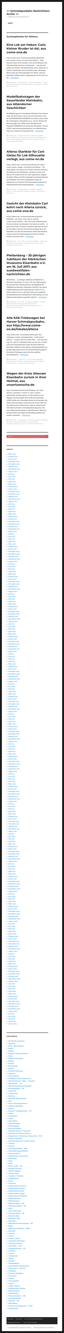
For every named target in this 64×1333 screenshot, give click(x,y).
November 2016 (14, 674)
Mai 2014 (11, 749)
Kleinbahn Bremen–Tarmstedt (19, 1131)
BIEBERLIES (14, 137)
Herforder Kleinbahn (15, 1106)
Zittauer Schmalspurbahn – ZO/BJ (20, 1306)
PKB (20, 305)
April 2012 (11, 811)
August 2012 (12, 801)
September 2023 (14, 469)
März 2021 (12, 544)
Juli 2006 (11, 984)
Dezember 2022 (14, 491)
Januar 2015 (12, 729)
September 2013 (14, 769)
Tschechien (12, 1276)
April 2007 (12, 961)
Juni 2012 (11, 806)
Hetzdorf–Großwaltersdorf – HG (20, 1111)
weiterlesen (15, 78)
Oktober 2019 (13, 586)
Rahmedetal (22, 139)
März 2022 (12, 514)
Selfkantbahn (13, 1256)
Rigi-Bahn (12, 1221)
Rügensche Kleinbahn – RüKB (19, 1228)
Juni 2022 (11, 506)
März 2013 (12, 784)
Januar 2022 (12, 519)
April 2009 (12, 901)
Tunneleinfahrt (36, 84)
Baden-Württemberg (15, 1046)
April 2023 (12, 481)
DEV (35, 137)
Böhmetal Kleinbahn (15, 1058)
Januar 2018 (12, 639)
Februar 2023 (13, 486)
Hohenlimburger (19, 303)
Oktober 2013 (13, 766)
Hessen (11, 1108)
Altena (45, 82)
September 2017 (14, 649)
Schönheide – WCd (15, 1246)
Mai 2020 (11, 569)
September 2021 (14, 529)
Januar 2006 (12, 999)
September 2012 (14, 799)
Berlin (10, 1056)
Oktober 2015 (13, 706)
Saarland (11, 1233)
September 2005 (14, 1009)
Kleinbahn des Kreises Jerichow (19, 1133)
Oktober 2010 (13, 856)
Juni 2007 (11, 956)
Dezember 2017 (13, 641)
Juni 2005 (11, 1016)
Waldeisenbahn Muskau (16, 1288)
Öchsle (10, 1181)
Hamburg (11, 1096)
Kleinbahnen (10, 243)
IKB (26, 303)
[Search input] (26, 436)
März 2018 (12, 634)
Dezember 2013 (13, 761)
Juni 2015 (11, 716)
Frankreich (12, 1091)
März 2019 (12, 604)
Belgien (11, 1051)
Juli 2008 (11, 924)
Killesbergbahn (13, 1126)
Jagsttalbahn (12, 1121)
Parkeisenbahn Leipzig (16, 1193)
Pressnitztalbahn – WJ (16, 1213)
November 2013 (13, 764)
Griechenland (13, 1093)
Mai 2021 (11, 539)
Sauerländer (29, 139)
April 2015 (11, 721)
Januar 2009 (12, 909)
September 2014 (14, 739)
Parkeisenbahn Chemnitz (17, 1186)
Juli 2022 (11, 504)
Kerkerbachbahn (14, 1123)
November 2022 (14, 494)
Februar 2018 (13, 636)
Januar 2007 (12, 969)
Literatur (11, 1146)
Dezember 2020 (14, 551)
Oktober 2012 (13, 796)
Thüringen (19, 361)
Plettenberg (25, 305)
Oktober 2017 (13, 646)
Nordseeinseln (13, 1178)
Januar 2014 (12, 759)
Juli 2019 (11, 594)
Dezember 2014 (13, 731)
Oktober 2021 (13, 526)
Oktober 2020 (13, 556)
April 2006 (12, 991)
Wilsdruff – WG (13, 1301)
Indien (10, 1113)
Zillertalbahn (13, 1303)
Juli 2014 (11, 744)
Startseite (10, 1319)
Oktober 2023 (13, 466)
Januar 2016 (12, 699)
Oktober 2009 (13, 886)
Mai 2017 (11, 659)
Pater (25, 84)
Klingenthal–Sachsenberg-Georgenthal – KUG (25, 1136)
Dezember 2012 (13, 791)
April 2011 (11, 841)
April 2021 (11, 541)
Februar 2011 (12, 846)
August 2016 (12, 681)
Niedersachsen (13, 1173)
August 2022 (12, 501)
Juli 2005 (11, 1014)
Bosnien (11, 1063)
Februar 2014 (13, 756)
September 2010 (14, 859)
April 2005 (12, 1021)
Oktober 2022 (13, 496)
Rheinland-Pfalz (14, 1218)
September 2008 (14, 919)
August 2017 (12, 651)
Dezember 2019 (13, 581)
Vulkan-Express (14, 1286)
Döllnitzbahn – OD (15, 1083)
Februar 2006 (13, 996)
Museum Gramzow (15, 1168)
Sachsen (11, 1236)
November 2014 (13, 734)
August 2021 (12, 531)
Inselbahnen (12, 1116)
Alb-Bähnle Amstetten (16, 1041)
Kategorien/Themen (14, 1322)
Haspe (8, 303)
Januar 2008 (12, 939)
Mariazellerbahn (14, 1153)
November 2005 (14, 1004)
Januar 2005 (12, 1024)
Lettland (11, 1143)
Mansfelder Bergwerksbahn (18, 1151)
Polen (10, 1208)
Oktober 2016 (13, 676)
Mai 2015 (11, 719)
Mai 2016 (11, 689)
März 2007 (12, 964)
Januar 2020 (12, 579)
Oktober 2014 (13, 736)
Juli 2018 (11, 624)
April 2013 (11, 781)
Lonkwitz (36, 243)
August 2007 (12, 951)
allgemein (11, 1043)
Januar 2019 (12, 609)
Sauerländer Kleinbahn (16, 1241)
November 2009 (14, 884)
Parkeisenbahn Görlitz (16, 1191)
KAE (10, 84)
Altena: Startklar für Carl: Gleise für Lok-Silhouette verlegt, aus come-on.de (26, 155)
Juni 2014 (11, 746)
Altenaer (42, 302)
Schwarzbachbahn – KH (17, 1248)
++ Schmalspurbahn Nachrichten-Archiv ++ (19, 1327)
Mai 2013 (11, 779)
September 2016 (14, 679)
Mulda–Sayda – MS (15, 1166)
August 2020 (12, 561)
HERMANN (40, 137)
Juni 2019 (11, 596)
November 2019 (14, 584)
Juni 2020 (11, 566)
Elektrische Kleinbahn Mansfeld (19, 1086)
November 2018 (13, 614)
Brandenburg (13, 1066)
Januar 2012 (12, 819)
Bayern (10, 1048)
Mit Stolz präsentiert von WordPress (44, 1327)
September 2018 (14, 619)
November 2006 (14, 974)
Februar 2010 (13, 876)
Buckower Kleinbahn (15, 1071)
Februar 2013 (12, 786)
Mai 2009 (11, 899)
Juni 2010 (11, 866)
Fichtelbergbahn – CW (16, 1088)
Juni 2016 (11, 686)
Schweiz (11, 1253)
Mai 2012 (11, 809)
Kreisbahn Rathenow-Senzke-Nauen (21, 1141)
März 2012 (12, 814)
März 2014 (12, 754)
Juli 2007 (11, 954)
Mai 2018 (11, 629)
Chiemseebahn (13, 1076)
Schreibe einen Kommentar (15, 141)
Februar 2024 (13, 456)
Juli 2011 (11, 834)
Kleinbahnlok (16, 84)
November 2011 (13, 824)
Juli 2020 (11, 564)
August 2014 (12, 741)
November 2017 (13, 644)
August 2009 (12, 891)
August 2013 (12, 771)
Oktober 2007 (13, 946)
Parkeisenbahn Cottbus (16, 1188)
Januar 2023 (12, 489)
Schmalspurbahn (12, 363)
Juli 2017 (11, 654)
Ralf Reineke (12, 82)
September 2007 (14, 949)
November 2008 (14, 914)
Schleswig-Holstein (15, 1243)
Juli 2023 (11, 474)
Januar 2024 (12, 459)
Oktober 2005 (13, 1006)
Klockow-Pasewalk (15, 1138)
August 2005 (12, 1011)
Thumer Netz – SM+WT (16, 1268)
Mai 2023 (11, 479)
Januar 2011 (12, 849)
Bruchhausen (23, 137)
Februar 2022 (13, 516)
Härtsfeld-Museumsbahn (17, 1098)
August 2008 (12, 921)
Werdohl (41, 139)
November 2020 (14, 554)
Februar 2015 (13, 726)
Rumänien (12, 1231)
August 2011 (12, 831)
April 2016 (11, 691)
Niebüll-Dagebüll (14, 1171)
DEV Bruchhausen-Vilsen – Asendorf (21, 1081)
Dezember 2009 (14, 881)
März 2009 (12, 904)
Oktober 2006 (13, 976)
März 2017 (12, 664)
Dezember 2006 (14, 971)
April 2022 (12, 511)
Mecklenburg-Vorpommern (18, 1156)
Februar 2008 (13, 936)
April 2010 (11, 871)
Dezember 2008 (14, 911)
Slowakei (11, 1261)
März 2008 (12, 934)
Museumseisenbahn (13, 305)
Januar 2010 (12, 879)
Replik (30, 84)
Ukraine (11, 1278)
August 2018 (12, 621)
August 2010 (12, 861)
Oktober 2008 (13, 916)
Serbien (11, 1258)
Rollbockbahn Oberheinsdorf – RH (20, 1223)
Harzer (36, 361)
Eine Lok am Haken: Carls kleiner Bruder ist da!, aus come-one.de (26, 48)
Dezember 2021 (13, 521)
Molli (10, 1161)
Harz (28, 359)
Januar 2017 (12, 669)
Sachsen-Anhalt (11, 361)
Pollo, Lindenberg (14, 1211)
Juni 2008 (11, 926)
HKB (12, 303)
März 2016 (12, 694)
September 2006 (14, 979)
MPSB (10, 1163)
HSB (40, 361)
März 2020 (12, 574)
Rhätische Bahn (14, 1216)
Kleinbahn (20, 191)
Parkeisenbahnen (14, 1198)
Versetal (36, 139)
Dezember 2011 (13, 821)
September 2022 (14, 499)
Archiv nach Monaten (31, 1322)
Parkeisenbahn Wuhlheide (17, 1196)
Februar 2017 (12, 666)
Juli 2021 (11, 534)
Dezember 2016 (13, 671)
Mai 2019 (11, 599)
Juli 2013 (11, 774)
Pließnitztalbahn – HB (16, 1203)
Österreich (12, 1183)
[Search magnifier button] (46, 436)
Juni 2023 (11, 476)
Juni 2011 (11, 836)
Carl (8, 84)
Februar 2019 (13, 606)
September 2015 (14, 709)
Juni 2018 (11, 626)
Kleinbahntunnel (28, 243)
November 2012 (13, 794)
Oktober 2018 (13, 616)
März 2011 (11, 844)
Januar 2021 (12, 549)
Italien (10, 1118)
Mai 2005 (11, 1019)
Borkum (11, 1061)
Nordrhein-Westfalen (35, 82)
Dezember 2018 (13, 611)
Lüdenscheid (14, 139)
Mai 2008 (11, 929)
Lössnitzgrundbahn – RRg (17, 1148)
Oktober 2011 (13, 826)
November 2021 (13, 524)
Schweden (12, 1251)
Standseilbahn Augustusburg (18, 1266)
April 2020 (12, 571)
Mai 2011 (11, 839)
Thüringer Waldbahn (15, 1273)
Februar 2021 (13, 546)
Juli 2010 (11, 864)
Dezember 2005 (14, 1001)
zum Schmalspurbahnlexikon (33, 1319)
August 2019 (12, 591)
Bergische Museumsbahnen (18, 1053)
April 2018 (11, 631)
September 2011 (14, 829)
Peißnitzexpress (14, 1201)
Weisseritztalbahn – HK (16, 1296)
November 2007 (14, 944)
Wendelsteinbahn (14, 1298)
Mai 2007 (11, 959)
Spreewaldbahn (13, 1263)
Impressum (18, 1319)
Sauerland (22, 423)
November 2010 (13, 854)
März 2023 (12, 484)
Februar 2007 (13, 966)
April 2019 (11, 601)
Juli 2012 (11, 804)
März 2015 (12, 724)
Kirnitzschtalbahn (14, 1128)
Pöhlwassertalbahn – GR (17, 1206)
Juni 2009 (11, 896)
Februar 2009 (13, 906)
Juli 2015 (11, 714)
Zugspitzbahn (13, 1308)
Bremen (11, 1068)
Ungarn (11, 1283)
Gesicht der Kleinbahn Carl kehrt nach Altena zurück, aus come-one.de (27, 207)
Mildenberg (12, 1158)
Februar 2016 (13, 696)
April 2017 (11, 661)
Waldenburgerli (13, 1291)
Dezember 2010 (13, 851)
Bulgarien (11, 1073)
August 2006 (12, 981)
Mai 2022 (11, 509)
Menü (10, 23)
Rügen (10, 1226)
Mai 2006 (11, 989)
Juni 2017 (11, 656)
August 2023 (12, 471)
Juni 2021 (11, 536)
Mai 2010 (11, 869)
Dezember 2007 (13, 941)
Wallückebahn (13, 1293)
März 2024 (12, 454)
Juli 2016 (11, 684)
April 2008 (12, 931)
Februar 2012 (13, 816)
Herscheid (31, 421)
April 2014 (11, 751)
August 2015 (12, 711)
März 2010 (12, 874)
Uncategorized (13, 1281)
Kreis (22, 84)
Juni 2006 (11, 986)
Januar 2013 (12, 789)
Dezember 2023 (13, 461)
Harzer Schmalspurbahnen (17, 1103)
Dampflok (30, 137)
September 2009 (14, 889)
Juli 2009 (11, 894)
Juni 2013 (11, 776)
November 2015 (13, 704)
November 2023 (14, 464)
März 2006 (12, 994)
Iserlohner (30, 303)
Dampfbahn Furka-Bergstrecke (19, 1078)
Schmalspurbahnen (35, 305)
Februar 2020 (13, 576)
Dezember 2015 (13, 701)
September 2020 (14, 559)
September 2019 (14, 589)
